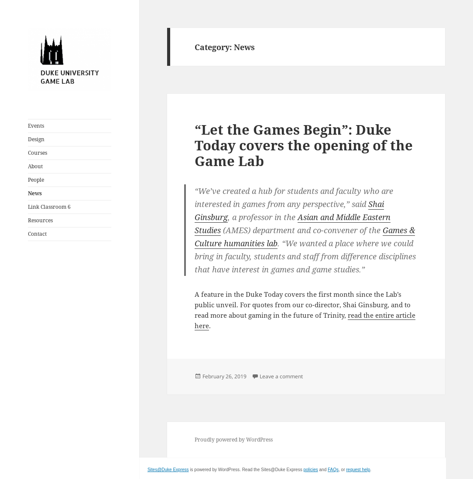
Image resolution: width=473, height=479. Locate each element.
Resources (40, 220)
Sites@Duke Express (168, 469)
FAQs (333, 469)
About (35, 166)
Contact (37, 234)
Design (36, 139)
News (35, 193)
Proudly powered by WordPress (234, 439)
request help (358, 469)
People (36, 179)
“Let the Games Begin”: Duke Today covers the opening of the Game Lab (304, 145)
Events (36, 125)
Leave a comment (281, 376)
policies (310, 469)
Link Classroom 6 (49, 207)
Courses (37, 152)
